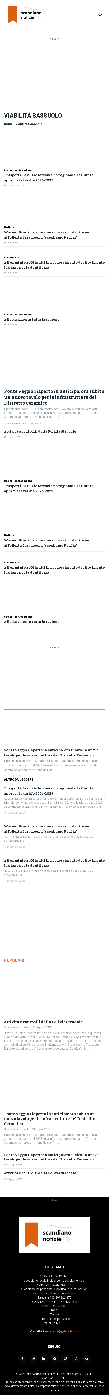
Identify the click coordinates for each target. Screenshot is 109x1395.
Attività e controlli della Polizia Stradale (40, 431)
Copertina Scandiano (18, 170)
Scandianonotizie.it (15, 423)
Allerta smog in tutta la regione (31, 319)
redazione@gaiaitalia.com (62, 1331)
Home (8, 124)
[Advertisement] (56, 69)
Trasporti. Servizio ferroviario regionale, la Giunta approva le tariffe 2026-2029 (48, 488)
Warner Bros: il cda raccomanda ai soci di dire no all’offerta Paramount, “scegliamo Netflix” (46, 234)
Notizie (9, 227)
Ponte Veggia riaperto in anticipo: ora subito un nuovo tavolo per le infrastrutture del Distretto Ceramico (54, 397)
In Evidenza (11, 257)
